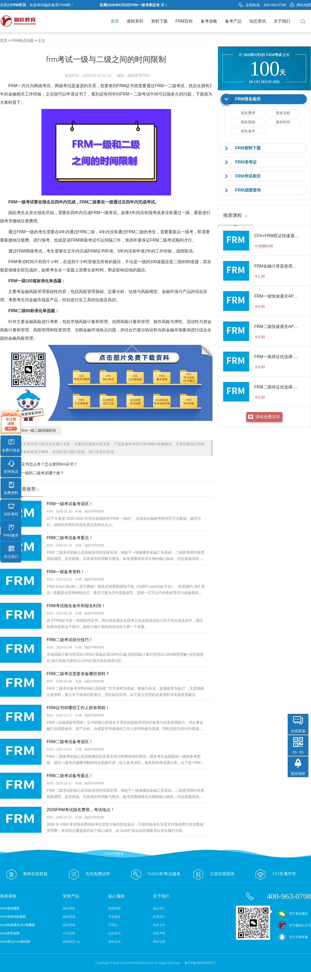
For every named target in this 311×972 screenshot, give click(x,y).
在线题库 (69, 933)
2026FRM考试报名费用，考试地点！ (81, 809)
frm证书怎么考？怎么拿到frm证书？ (46, 464)
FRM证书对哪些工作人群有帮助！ (78, 708)
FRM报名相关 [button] (248, 99)
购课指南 (114, 908)
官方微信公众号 (294, 925)
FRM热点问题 (22, 40)
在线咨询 (114, 933)
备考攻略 (209, 21)
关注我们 (11, 552)
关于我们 (282, 21)
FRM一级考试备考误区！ (70, 504)
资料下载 (159, 21)
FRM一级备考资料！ (66, 572)
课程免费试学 (267, 417)
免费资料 (11, 488)
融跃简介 (159, 908)
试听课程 (11, 509)
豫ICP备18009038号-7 (200, 963)
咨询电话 (11, 467)
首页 (115, 21)
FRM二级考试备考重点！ (70, 538)
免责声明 (159, 933)
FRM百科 (184, 21)
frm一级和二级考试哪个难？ (40, 473)
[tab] (264, 99)
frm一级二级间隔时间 (39, 430)
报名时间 (283, 122)
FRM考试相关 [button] (248, 176)
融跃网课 (69, 925)
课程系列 (135, 21)
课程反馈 (114, 941)
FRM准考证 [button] (246, 162)
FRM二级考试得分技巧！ (70, 640)
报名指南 (248, 122)
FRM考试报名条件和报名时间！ (76, 606)
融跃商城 (69, 917)
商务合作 (159, 925)
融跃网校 (69, 908)
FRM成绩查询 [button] (248, 190)
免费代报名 (11, 445)
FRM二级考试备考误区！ (70, 742)
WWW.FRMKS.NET (140, 963)
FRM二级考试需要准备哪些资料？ (78, 674)
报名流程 (283, 113)
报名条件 (248, 131)
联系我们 (159, 917)
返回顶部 (298, 773)
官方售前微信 (293, 913)
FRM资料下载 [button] (248, 148)
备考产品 (233, 21)
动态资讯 (257, 21)
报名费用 (248, 113)
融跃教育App (72, 941)
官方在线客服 (293, 937)
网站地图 (300, 5)
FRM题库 (10, 530)
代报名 (113, 925)
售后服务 (114, 917)
